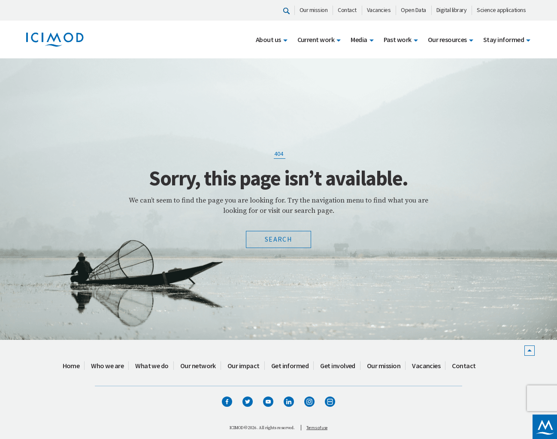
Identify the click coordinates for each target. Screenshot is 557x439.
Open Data (413, 10)
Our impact (243, 365)
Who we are (107, 365)
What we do (152, 365)
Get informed (290, 365)
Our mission (314, 10)
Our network (198, 365)
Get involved (337, 365)
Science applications (501, 10)
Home (71, 365)
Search (278, 239)
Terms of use (316, 427)
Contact (347, 10)
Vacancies (379, 10)
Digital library (451, 10)
